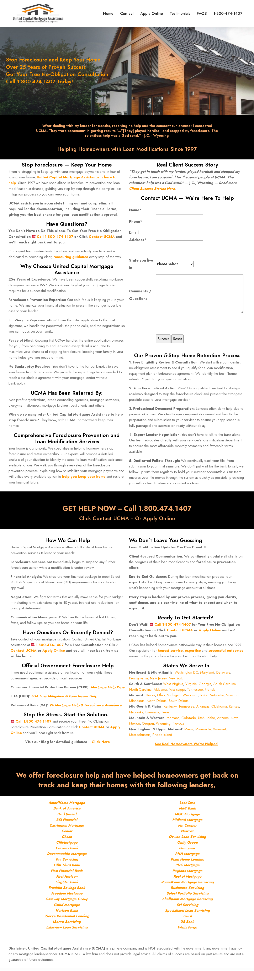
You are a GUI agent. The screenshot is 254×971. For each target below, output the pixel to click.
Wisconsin (190, 697)
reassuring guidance (70, 257)
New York (176, 680)
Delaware (223, 674)
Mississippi (177, 691)
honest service (170, 652)
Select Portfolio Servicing (187, 896)
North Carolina (140, 691)
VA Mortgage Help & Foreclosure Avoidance (85, 707)
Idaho (211, 719)
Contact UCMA (102, 237)
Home (120, 13)
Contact (136, 13)
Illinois (150, 697)
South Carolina (224, 685)
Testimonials (184, 13)
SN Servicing (187, 907)
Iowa (203, 697)
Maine (188, 731)
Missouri (232, 697)
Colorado (188, 719)
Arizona (223, 719)
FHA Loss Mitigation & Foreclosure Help (64, 698)
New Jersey (158, 680)
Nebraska (217, 697)
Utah (201, 719)
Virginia (191, 685)
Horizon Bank (66, 913)
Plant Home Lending (187, 862)
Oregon (148, 725)
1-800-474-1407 (227, 13)
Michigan (173, 697)
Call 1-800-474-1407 (55, 237)
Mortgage (76, 805)
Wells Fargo (187, 930)
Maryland (207, 674)
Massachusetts (139, 736)
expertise (193, 652)
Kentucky (170, 708)
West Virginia (173, 685)
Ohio (161, 697)
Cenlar (66, 834)
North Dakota (156, 702)
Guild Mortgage (67, 907)
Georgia (205, 685)
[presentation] (187, 327)
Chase (67, 839)
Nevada (178, 725)
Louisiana (152, 714)
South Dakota (179, 702)
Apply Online (158, 13)
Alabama (160, 691)
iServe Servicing (67, 924)
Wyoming (163, 725)
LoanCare (187, 805)
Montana (172, 719)
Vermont (219, 731)
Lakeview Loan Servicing (67, 930)
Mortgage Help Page (108, 689)
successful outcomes (225, 652)
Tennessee (195, 691)
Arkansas (202, 708)
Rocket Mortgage (187, 879)
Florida (210, 691)
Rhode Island (162, 736)
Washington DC (186, 674)
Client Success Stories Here (152, 189)
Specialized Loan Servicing (187, 913)
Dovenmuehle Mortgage (67, 856)
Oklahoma (219, 708)
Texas (165, 714)
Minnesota (136, 702)
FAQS (204, 13)
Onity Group (187, 845)
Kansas (234, 708)
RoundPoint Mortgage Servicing (187, 885)
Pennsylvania (138, 680)
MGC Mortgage (187, 817)
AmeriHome (58, 805)
